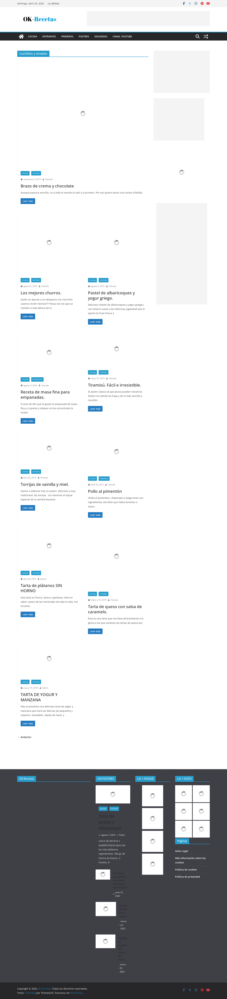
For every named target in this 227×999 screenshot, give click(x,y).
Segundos (100, 36)
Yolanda (49, 179)
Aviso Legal (181, 851)
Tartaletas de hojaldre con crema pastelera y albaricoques (120, 880)
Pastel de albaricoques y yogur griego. (111, 295)
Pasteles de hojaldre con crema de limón (123, 949)
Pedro (122, 835)
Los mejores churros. (41, 293)
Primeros (67, 36)
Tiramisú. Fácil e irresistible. (114, 385)
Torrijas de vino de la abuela (123, 911)
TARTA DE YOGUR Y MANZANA (39, 697)
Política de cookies (186, 869)
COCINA (32, 36)
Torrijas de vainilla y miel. (45, 484)
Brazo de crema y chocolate (47, 186)
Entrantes (49, 36)
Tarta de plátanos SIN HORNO (41, 588)
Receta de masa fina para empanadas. (45, 394)
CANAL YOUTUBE (122, 36)
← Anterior (24, 737)
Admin (43, 579)
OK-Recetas (26, 778)
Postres (84, 36)
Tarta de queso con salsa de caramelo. (115, 609)
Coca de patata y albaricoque (110, 822)
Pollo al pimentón (105, 491)
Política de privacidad (187, 876)
